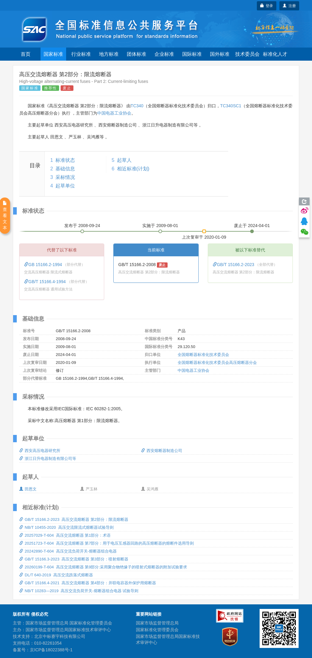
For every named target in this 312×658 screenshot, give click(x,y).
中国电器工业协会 (114, 113)
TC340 (137, 105)
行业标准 (81, 54)
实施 (160, 225)
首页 (25, 54)
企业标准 (164, 54)
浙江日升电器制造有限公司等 (47, 458)
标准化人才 (275, 54)
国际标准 (192, 54)
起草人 (124, 160)
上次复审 (204, 236)
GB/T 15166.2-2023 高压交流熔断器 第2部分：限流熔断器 (73, 519)
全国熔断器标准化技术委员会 (203, 354)
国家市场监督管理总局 (157, 623)
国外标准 (219, 54)
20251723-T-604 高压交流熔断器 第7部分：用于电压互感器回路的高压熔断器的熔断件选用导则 (106, 543)
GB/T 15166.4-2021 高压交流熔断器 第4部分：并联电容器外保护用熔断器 (87, 583)
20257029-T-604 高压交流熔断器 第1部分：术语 (65, 535)
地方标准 (109, 54)
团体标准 (136, 54)
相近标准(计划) (133, 168)
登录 (266, 6)
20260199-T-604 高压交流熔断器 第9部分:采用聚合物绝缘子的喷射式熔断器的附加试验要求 (103, 567)
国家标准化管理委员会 (157, 629)
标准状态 (65, 160)
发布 (82, 225)
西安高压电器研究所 (39, 450)
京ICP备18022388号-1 (51, 649)
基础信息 (65, 168)
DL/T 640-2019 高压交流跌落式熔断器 (56, 575)
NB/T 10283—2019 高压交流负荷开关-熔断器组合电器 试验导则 (78, 591)
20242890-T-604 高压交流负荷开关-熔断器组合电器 (68, 551)
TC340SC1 (230, 105)
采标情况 (65, 177)
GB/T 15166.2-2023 (234, 264)
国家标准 (53, 54)
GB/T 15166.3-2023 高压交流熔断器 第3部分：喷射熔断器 (73, 559)
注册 (289, 6)
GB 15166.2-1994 (43, 264)
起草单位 (65, 185)
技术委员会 (247, 54)
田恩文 (28, 489)
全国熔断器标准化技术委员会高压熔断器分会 (217, 362)
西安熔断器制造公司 (161, 450)
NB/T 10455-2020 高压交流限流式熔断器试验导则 (66, 527)
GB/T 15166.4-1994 (45, 281)
